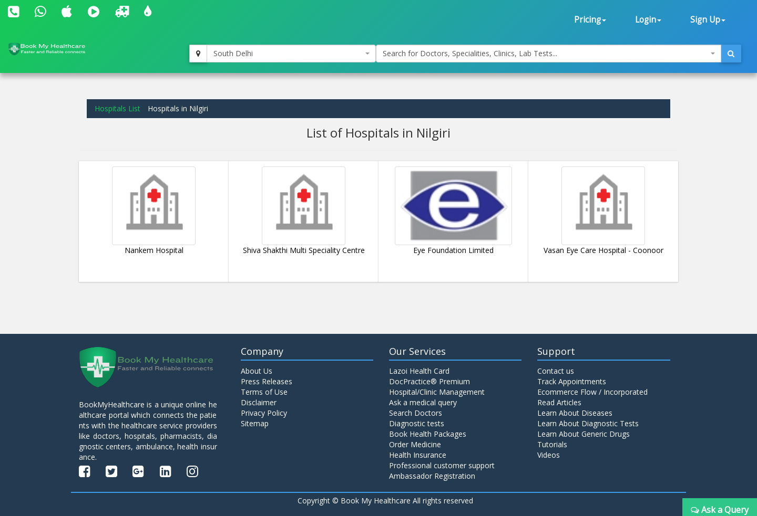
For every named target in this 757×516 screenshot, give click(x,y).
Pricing (590, 19)
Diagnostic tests (416, 423)
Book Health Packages (427, 434)
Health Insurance (417, 455)
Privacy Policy (264, 413)
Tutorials (552, 444)
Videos (548, 455)
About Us (256, 371)
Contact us (555, 371)
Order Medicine (415, 444)
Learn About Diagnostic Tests (588, 423)
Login (648, 19)
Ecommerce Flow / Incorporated (592, 392)
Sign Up (707, 19)
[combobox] (291, 53)
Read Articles (559, 402)
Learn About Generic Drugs (583, 434)
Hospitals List (117, 108)
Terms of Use (264, 392)
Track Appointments (571, 381)
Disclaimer (259, 402)
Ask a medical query (423, 402)
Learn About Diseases (574, 413)
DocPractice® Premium (429, 381)
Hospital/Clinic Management (437, 392)
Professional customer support (442, 465)
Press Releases (266, 381)
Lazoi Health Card (419, 371)
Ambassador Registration (432, 476)
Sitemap (255, 423)
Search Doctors (415, 413)
